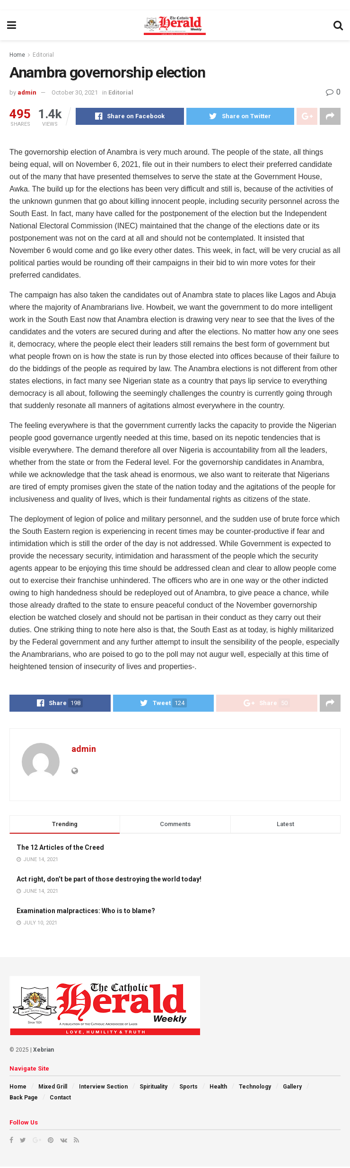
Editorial (43, 55)
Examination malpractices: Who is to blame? (86, 912)
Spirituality (153, 1088)
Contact (60, 1099)
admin (27, 92)
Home (17, 55)
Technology (255, 1088)
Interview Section (103, 1088)
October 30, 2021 (75, 92)
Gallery (292, 1088)
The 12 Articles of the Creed (60, 849)
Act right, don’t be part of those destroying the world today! (109, 880)
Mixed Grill (52, 1088)
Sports (188, 1088)
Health (218, 1088)
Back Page (23, 1099)
